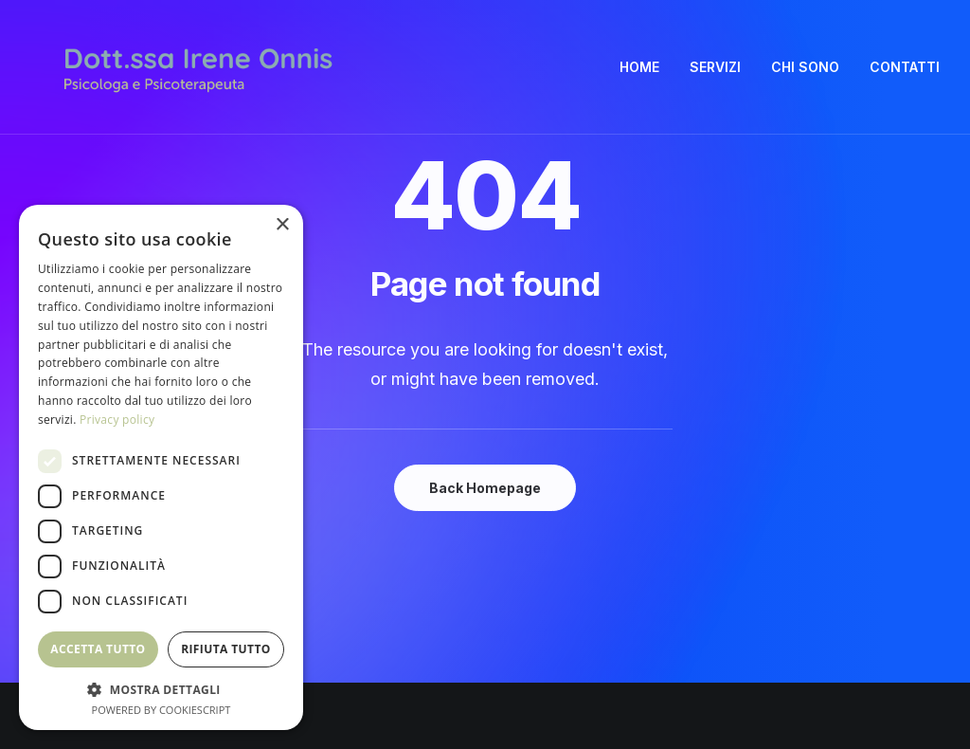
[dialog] (161, 467)
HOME (639, 67)
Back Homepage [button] (485, 488)
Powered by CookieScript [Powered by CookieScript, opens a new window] (161, 710)
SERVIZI (715, 67)
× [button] (282, 225)
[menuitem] (646, 67)
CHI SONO (805, 67)
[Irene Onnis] (198, 67)
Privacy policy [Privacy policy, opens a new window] (117, 419)
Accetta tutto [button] (97, 649)
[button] (161, 689)
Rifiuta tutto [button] (226, 649)
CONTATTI (905, 67)
